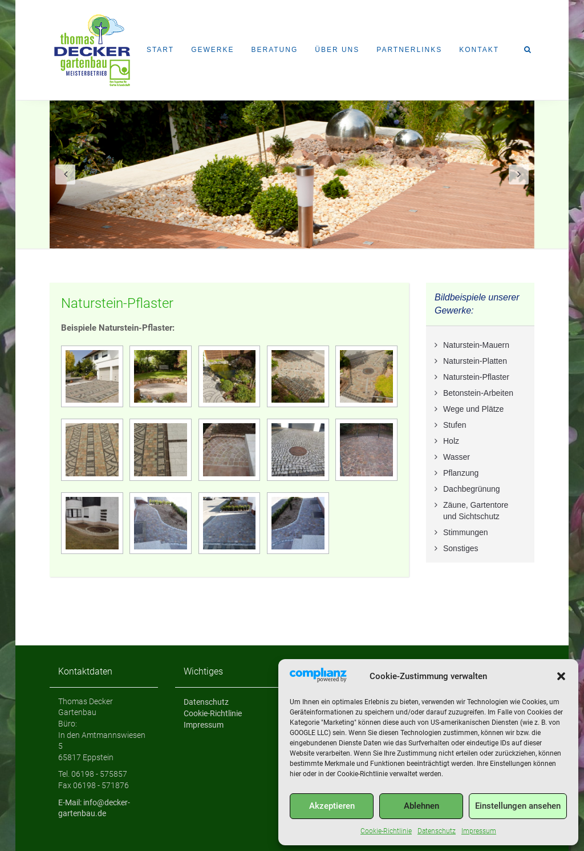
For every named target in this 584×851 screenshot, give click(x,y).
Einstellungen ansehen (518, 806)
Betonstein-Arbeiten (478, 393)
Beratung (274, 50)
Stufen (454, 424)
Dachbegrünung (471, 488)
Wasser (456, 456)
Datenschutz (436, 831)
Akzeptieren (332, 806)
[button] (561, 676)
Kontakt (479, 50)
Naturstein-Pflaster (117, 303)
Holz (451, 440)
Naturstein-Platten (475, 361)
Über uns (337, 50)
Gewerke (212, 50)
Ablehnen (421, 806)
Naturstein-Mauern (476, 345)
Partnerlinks (409, 50)
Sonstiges (460, 548)
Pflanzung (460, 472)
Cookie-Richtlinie (386, 831)
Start (160, 50)
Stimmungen (465, 532)
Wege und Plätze (473, 409)
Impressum (478, 831)
